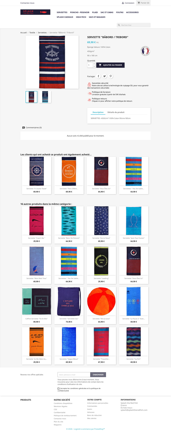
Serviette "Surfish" (134, 359)
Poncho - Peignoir (79, 12)
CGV (55, 409)
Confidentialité (59, 412)
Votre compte (94, 399)
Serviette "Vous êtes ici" (101, 188)
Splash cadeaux (65, 17)
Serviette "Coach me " (36, 238)
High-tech (81, 17)
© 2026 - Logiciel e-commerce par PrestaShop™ (85, 429)
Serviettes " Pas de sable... (133, 188)
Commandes (92, 406)
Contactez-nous (27, 3)
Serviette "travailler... (101, 359)
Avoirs (89, 409)
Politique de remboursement (65, 415)
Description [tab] (98, 112)
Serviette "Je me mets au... (36, 359)
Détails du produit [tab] (116, 112)
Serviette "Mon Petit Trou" (37, 278)
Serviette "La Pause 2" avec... (133, 319)
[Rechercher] (134, 25)
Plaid (95, 12)
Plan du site (58, 421)
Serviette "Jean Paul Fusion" (134, 238)
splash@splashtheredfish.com (134, 410)
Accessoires (132, 12)
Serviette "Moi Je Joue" (101, 319)
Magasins (57, 425)
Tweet (104, 76)
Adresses (90, 412)
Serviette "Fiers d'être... (69, 188)
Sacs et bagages (97, 17)
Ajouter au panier (110, 65)
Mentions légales (60, 406)
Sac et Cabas (107, 12)
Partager (98, 76)
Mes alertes (91, 418)
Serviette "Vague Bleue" (69, 359)
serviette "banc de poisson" (69, 238)
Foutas (119, 12)
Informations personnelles (97, 403)
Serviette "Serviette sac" (69, 319)
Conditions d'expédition (63, 403)
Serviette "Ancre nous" (101, 238)
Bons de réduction (94, 415)
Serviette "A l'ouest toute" (37, 188)
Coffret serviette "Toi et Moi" (36, 319)
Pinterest (110, 76)
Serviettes (62, 12)
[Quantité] (90, 65)
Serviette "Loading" (101, 278)
